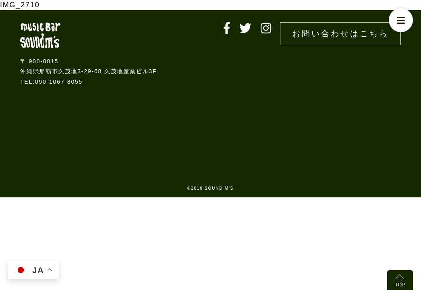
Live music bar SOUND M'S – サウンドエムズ (40, 35)
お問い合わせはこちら (340, 33)
